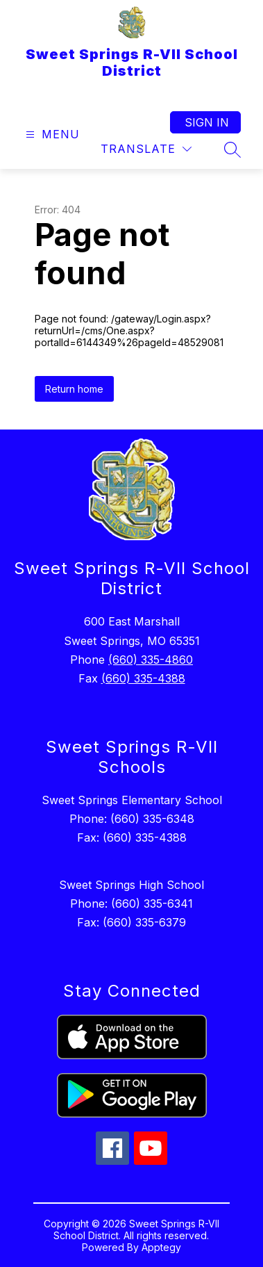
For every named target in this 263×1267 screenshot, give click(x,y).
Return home (74, 389)
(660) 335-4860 (150, 660)
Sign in (207, 122)
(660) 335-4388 (143, 678)
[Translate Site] (146, 149)
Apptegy (161, 1247)
